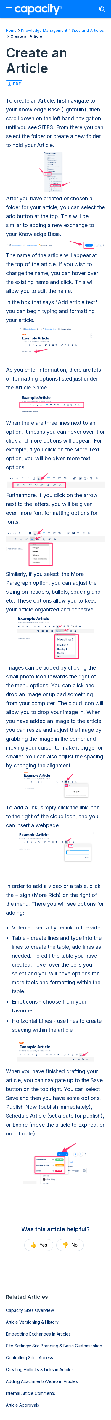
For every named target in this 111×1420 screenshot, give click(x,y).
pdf (14, 84)
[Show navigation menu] (9, 9)
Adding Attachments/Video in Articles (42, 1381)
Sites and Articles (88, 30)
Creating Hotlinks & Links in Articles (40, 1369)
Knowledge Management (44, 30)
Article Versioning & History (32, 1322)
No (69, 1245)
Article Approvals (22, 1405)
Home (11, 30)
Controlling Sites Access (29, 1357)
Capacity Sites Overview (30, 1310)
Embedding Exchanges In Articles (38, 1333)
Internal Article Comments (30, 1393)
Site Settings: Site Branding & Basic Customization (54, 1345)
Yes (38, 1245)
